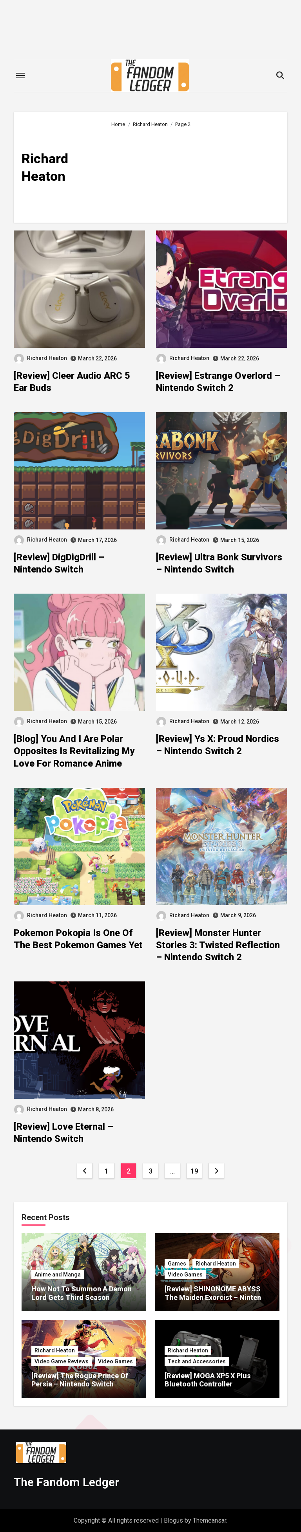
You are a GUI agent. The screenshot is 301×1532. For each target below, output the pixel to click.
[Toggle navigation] (20, 75)
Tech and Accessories (197, 1361)
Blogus (173, 1520)
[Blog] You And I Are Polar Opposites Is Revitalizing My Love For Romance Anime (74, 751)
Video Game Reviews (61, 1361)
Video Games (185, 1274)
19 (194, 1171)
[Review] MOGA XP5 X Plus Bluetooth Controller (208, 1380)
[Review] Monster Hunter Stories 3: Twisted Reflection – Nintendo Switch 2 (218, 945)
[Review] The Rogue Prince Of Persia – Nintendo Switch (79, 1380)
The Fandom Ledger (66, 1482)
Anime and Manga (57, 1274)
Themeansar (209, 1520)
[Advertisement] (193, 172)
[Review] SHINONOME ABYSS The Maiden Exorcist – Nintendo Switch (217, 1297)
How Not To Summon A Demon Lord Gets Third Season (81, 1293)
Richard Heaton (40, 358)
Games (177, 1263)
